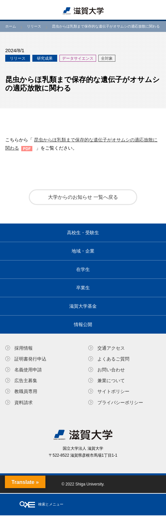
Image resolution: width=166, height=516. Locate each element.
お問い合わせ (111, 369)
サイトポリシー (113, 391)
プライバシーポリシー (120, 402)
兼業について (111, 380)
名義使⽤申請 (28, 369)
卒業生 (83, 287)
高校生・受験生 (83, 232)
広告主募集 (25, 380)
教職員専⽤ (25, 391)
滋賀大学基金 (83, 306)
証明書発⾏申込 (30, 358)
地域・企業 (83, 251)
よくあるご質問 (113, 358)
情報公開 (83, 324)
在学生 (83, 269)
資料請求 (23, 402)
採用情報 (23, 348)
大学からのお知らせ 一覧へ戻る (83, 197)
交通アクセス (111, 348)
